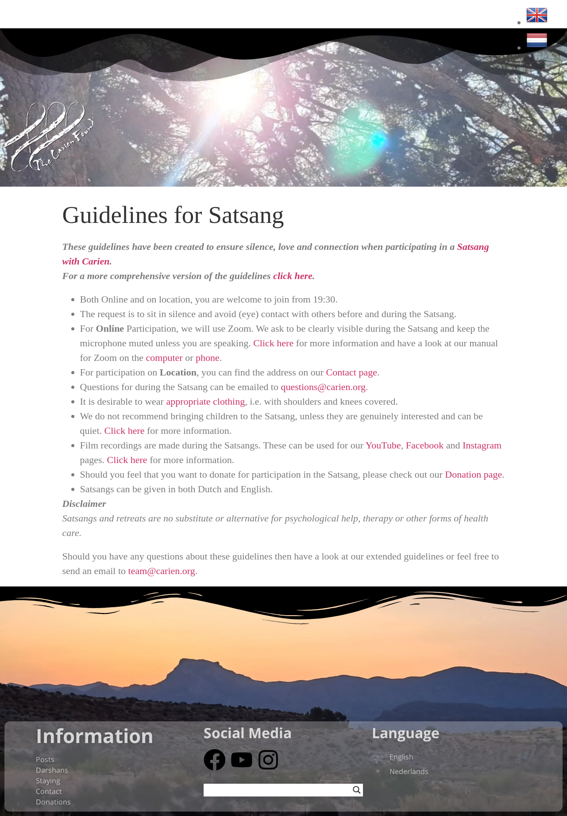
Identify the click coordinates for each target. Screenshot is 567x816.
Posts (45, 759)
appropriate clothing (205, 401)
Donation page (473, 474)
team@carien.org (161, 570)
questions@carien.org (323, 386)
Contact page (351, 372)
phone (208, 357)
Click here (273, 343)
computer (164, 357)
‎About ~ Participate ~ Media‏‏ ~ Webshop (281, 17)
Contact (49, 791)
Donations (53, 802)
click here (292, 275)
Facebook (425, 445)
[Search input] (279, 790)
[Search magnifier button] (357, 790)
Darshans (52, 770)
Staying (48, 780)
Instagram (482, 445)
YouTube (383, 445)
